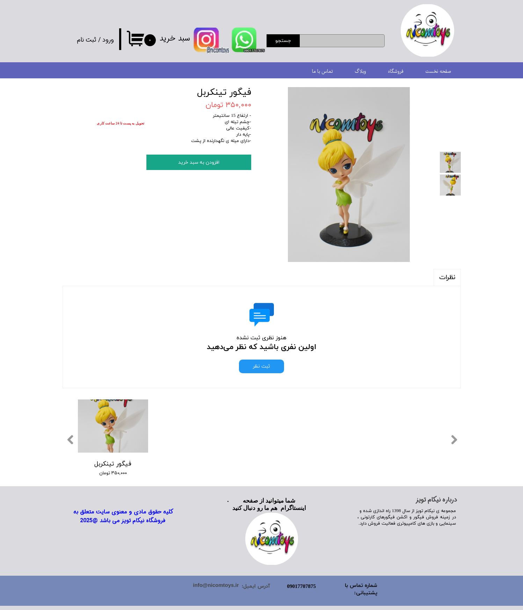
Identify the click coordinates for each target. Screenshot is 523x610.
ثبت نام (86, 40)
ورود (108, 40)
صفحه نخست (438, 72)
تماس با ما (322, 72)
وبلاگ (360, 72)
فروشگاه (396, 72)
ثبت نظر (261, 366)
